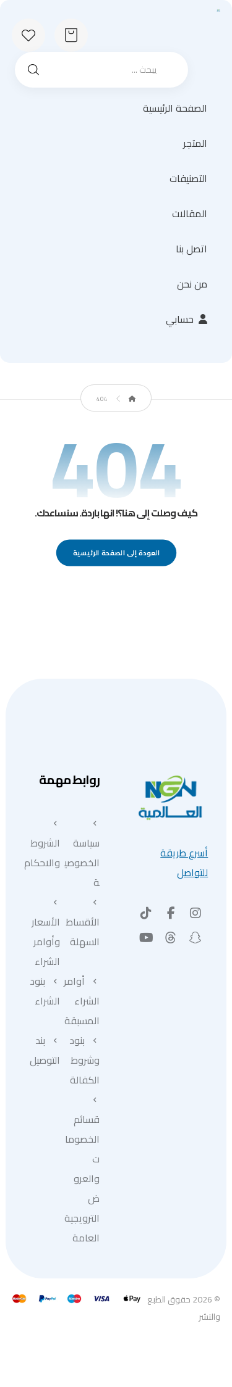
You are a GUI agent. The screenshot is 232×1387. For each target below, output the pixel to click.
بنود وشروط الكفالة (84, 1060)
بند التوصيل (45, 1050)
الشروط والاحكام (42, 845)
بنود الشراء (45, 991)
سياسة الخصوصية (82, 855)
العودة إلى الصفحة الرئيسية (115, 553)
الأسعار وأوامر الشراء (46, 934)
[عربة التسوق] (71, 34)
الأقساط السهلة (83, 924)
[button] (195, 913)
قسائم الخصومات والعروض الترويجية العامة (82, 1171)
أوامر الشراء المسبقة (82, 1001)
